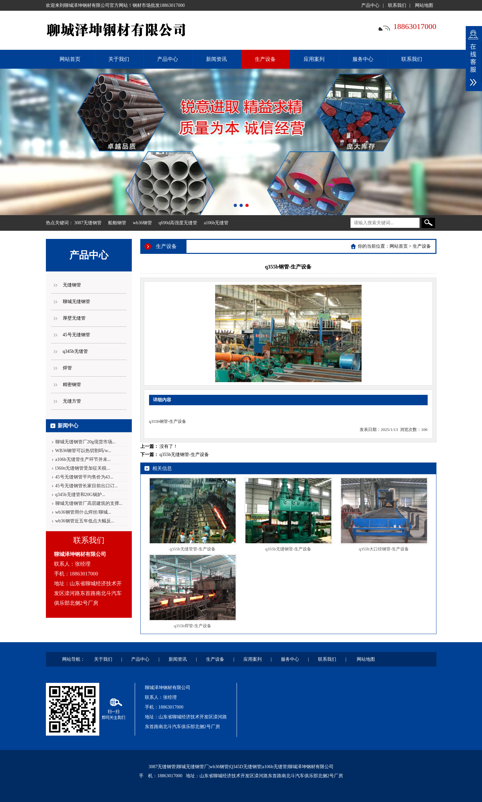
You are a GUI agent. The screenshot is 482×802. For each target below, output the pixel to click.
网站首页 (399, 246)
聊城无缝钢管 (76, 301)
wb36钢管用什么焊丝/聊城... (83, 512)
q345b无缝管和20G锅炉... (80, 494)
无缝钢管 (72, 285)
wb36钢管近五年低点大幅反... (85, 521)
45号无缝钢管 (76, 334)
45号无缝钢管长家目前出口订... (86, 485)
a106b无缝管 (216, 222)
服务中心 (362, 59)
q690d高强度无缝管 (177, 222)
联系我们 (397, 5)
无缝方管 (72, 401)
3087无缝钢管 (88, 222)
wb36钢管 (142, 222)
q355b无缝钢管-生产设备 (184, 454)
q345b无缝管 (75, 351)
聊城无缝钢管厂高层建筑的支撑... (89, 503)
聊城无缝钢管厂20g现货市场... (85, 441)
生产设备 (265, 59)
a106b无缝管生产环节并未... (83, 459)
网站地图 (424, 5)
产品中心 (370, 5)
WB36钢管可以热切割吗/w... (83, 450)
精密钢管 (72, 384)
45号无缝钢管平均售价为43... (84, 477)
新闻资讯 (216, 59)
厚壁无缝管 (74, 318)
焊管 (67, 368)
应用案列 (314, 59)
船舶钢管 (117, 222)
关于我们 (118, 59)
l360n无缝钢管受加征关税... (82, 468)
